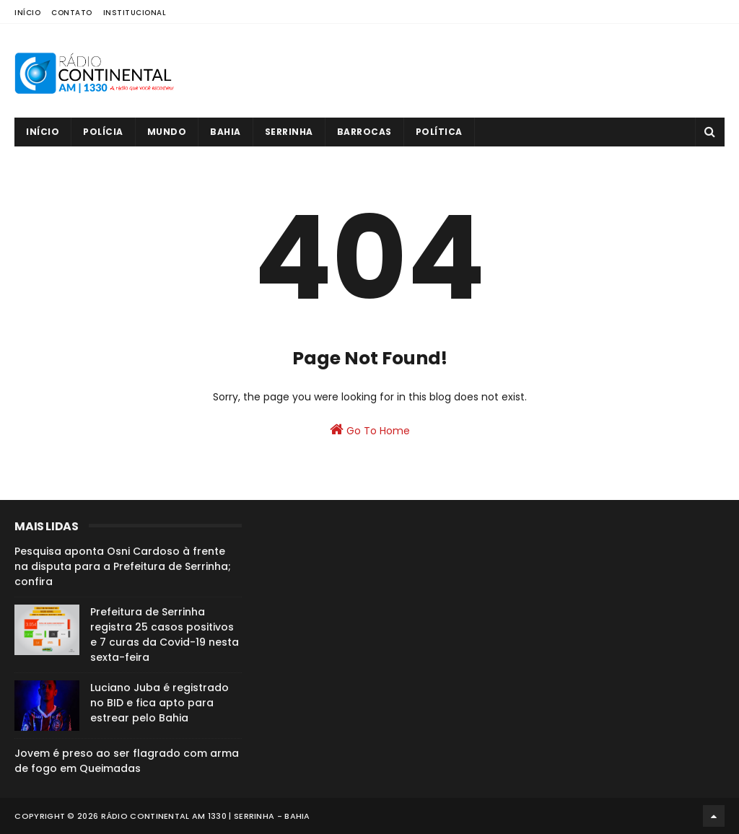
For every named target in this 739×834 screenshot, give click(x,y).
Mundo (167, 132)
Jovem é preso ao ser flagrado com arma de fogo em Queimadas (126, 761)
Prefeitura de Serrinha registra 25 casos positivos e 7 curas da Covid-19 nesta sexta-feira (164, 634)
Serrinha (289, 132)
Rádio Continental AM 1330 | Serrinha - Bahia (205, 816)
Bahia (225, 132)
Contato (71, 12)
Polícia (103, 132)
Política (439, 132)
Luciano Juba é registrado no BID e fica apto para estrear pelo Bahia (159, 702)
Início (27, 12)
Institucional (135, 12)
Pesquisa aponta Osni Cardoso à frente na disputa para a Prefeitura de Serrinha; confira (122, 566)
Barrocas (364, 132)
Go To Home (370, 430)
